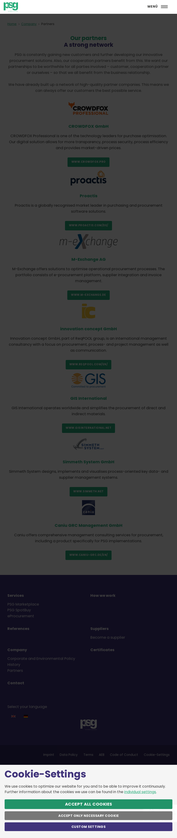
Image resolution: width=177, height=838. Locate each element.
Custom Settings (88, 826)
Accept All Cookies (88, 804)
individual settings (140, 792)
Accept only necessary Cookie (88, 815)
